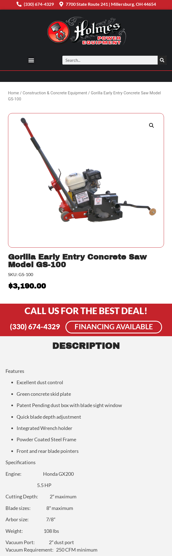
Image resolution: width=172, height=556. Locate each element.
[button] (31, 60)
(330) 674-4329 (35, 326)
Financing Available (114, 326)
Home (13, 92)
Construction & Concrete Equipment (55, 92)
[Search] (162, 60)
